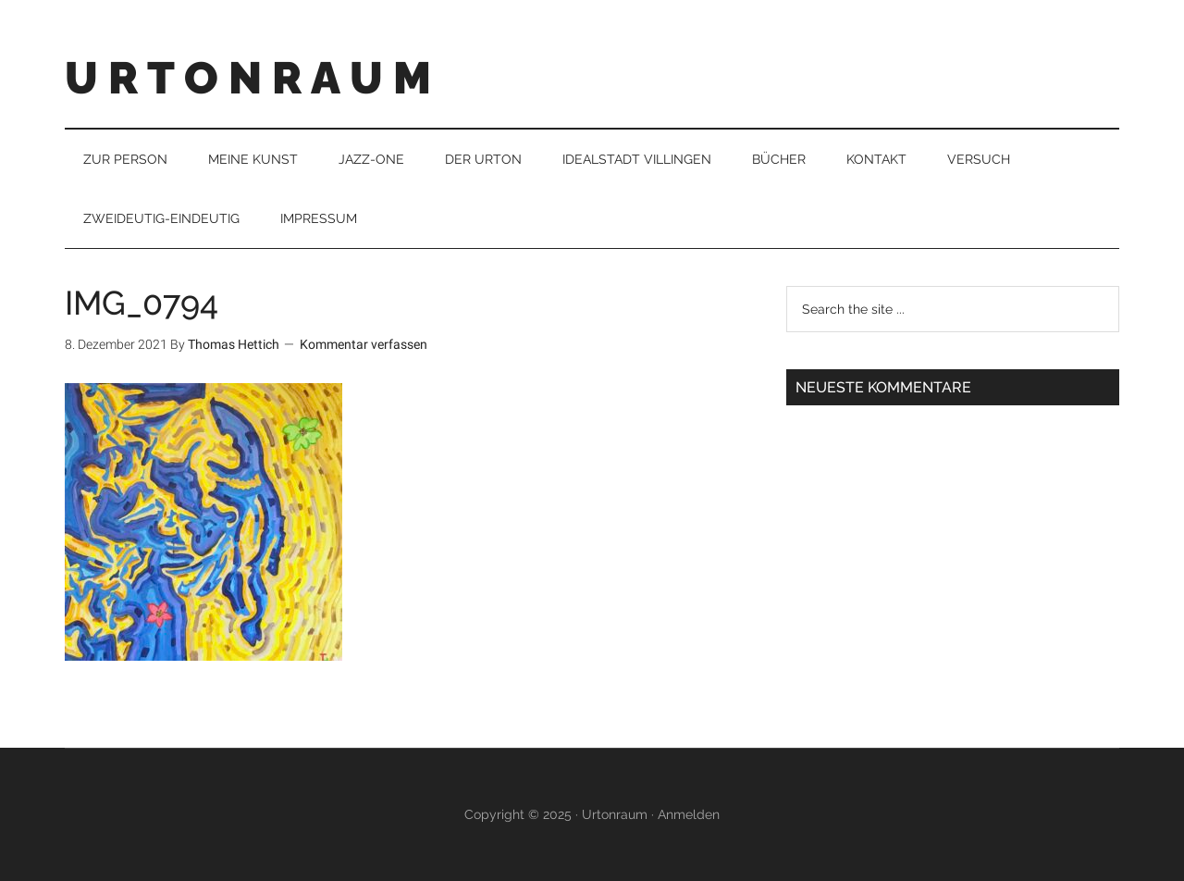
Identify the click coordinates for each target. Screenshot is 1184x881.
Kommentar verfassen (363, 344)
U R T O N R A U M (248, 78)
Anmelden (689, 814)
